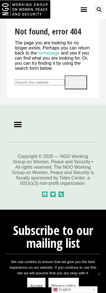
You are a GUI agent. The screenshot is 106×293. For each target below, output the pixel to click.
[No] (99, 274)
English (62, 289)
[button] (84, 9)
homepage (49, 53)
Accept (36, 285)
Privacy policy (63, 285)
